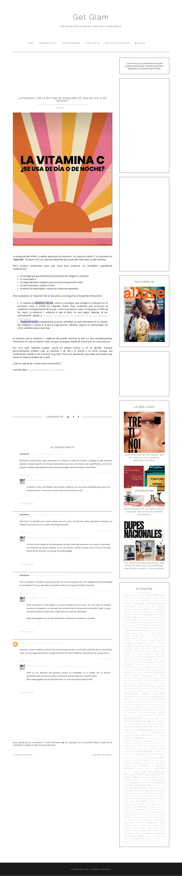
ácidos (156, 594)
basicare (134, 612)
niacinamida (151, 754)
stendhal (127, 810)
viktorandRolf (138, 834)
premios (144, 783)
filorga (162, 678)
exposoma (146, 675)
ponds (143, 780)
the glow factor (130, 814)
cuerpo (155, 651)
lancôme (161, 715)
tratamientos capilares (134, 822)
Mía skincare (145, 744)
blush (139, 625)
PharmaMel (128, 772)
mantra (162, 727)
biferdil (141, 620)
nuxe (146, 757)
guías (152, 685)
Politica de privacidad (117, 43)
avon (146, 609)
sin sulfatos (142, 801)
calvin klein (160, 630)
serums (141, 798)
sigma (133, 801)
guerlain (141, 685)
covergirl (162, 649)
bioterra (139, 623)
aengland (149, 598)
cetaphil (127, 638)
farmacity (127, 678)
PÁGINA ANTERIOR (102, 755)
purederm (134, 788)
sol (153, 804)
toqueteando (140, 820)
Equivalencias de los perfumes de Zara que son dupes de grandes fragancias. (144, 511)
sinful (158, 801)
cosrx (155, 649)
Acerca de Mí (92, 43)
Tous (150, 820)
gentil (163, 681)
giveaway (162, 683)
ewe (135, 673)
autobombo (128, 609)
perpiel (139, 768)
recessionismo (139, 791)
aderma (127, 597)
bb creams (143, 612)
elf (156, 665)
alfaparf (161, 597)
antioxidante (156, 603)
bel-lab (162, 614)
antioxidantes (130, 606)
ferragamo (149, 678)
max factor (128, 738)
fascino (134, 678)
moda (162, 746)
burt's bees (150, 627)
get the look (151, 683)
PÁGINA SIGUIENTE (23, 755)
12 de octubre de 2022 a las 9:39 (46, 643)
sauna (139, 796)
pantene (138, 762)
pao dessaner (148, 763)
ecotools (152, 662)
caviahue (141, 633)
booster (157, 625)
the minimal (141, 815)
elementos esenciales (144, 665)
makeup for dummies (133, 726)
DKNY (135, 660)
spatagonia (153, 807)
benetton (127, 620)
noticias (141, 758)
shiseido (158, 798)
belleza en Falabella (148, 617)
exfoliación (148, 672)
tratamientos (159, 820)
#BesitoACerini (130, 595)
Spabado (142, 806)
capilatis (127, 633)
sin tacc (152, 801)
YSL (159, 838)
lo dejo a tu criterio (154, 721)
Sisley (163, 801)
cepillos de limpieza (148, 635)
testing (159, 809)
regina (147, 790)
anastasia (155, 600)
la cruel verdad (147, 709)
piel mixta (135, 774)
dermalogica (128, 657)
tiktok (162, 814)
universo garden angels (134, 828)
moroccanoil (129, 749)
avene (136, 609)
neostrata (131, 754)
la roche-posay (147, 712)
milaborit (127, 746)
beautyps (148, 614)
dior (126, 659)
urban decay (159, 828)
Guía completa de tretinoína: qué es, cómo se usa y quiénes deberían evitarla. (144, 457)
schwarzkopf (147, 796)
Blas (163, 623)
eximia (127, 675)
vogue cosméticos (154, 836)
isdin (145, 702)
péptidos (160, 765)
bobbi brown (147, 625)
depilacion (149, 654)
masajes (135, 735)
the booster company (141, 812)
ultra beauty (152, 825)
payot (135, 766)
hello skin (143, 691)
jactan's (126, 705)
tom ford (154, 817)
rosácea (139, 793)
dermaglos (160, 654)
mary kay (150, 733)
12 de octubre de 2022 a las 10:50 (72, 666)
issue (150, 702)
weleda (136, 838)
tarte (147, 810)
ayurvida (153, 609)
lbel (157, 718)
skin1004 (127, 804)
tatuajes (153, 810)
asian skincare (158, 606)
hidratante (129, 696)
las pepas (149, 719)
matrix (155, 736)
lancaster (153, 715)
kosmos (144, 707)
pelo (152, 765)
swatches (140, 809)
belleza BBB (130, 617)
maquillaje (145, 730)
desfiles (161, 657)
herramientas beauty (136, 693)
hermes (162, 691)
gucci (135, 686)
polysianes (136, 780)
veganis (136, 830)
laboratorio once (130, 715)
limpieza (138, 721)
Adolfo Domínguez (138, 598)
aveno (141, 609)
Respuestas (28, 475)
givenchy (128, 685)
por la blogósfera (156, 780)
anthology (127, 604)
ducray (162, 660)
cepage (135, 635)
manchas (147, 726)
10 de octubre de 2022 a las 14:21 (48, 454)
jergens (132, 705)
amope (138, 600)
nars (155, 749)
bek (156, 614)
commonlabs (160, 644)
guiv (156, 686)
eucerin (161, 670)
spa (135, 807)
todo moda (144, 817)
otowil (162, 760)
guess (147, 686)
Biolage (133, 623)
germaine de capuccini (134, 683)
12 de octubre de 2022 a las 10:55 (72, 598)
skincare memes (138, 804)
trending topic (156, 822)
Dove (156, 660)
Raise (151, 788)
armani (146, 606)
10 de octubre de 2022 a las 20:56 (48, 575)
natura (161, 748)
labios (162, 712)
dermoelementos (140, 657)
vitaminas (160, 833)
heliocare (136, 691)
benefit (162, 617)
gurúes (162, 685)
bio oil (146, 620)
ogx (157, 757)
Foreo (126, 681)
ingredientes (158, 699)
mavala (162, 735)
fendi (139, 678)
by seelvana (160, 627)
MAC (145, 724)
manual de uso (130, 730)
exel (140, 672)
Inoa (125, 702)
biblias (134, 620)
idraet (138, 696)
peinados (143, 765)
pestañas (160, 768)
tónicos (162, 817)
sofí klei (148, 804)
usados (127, 830)
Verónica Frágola (39, 480)
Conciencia (128, 649)
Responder (105, 473)
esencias (140, 670)
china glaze (160, 638)
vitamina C (148, 833)
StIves (133, 810)
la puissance (130, 712)
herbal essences (153, 691)
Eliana (24, 643)
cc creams (151, 633)
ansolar (162, 600)
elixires (162, 665)
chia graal (149, 638)
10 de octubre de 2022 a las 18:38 (72, 538)
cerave (162, 635)
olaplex (126, 760)
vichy (150, 830)
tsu (133, 825)
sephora (132, 798)
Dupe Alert (135, 662)
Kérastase (161, 705)
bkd (159, 622)
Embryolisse (148, 667)
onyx (145, 760)
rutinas (162, 793)
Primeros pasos (47, 43)
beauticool (153, 612)
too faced (128, 820)
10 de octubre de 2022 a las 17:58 (48, 515)
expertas (136, 675)
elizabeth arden (130, 667)
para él (158, 762)
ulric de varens (141, 825)
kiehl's (126, 707)
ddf (133, 654)
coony (136, 649)
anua (139, 607)
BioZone (154, 622)
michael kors (156, 744)
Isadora (139, 702)
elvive (140, 667)
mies (163, 744)
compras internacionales (137, 646)
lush (130, 724)
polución (127, 780)
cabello (128, 630)
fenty (143, 678)
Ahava (155, 598)
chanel (134, 638)
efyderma (161, 662)
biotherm (146, 622)
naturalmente (145, 751)
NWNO (152, 757)
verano (143, 830)
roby (131, 793)
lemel (163, 719)
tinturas (127, 817)
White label (151, 839)
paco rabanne (129, 763)
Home (31, 43)
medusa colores (159, 738)
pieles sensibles (149, 777)
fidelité (156, 678)
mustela (137, 749)
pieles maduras (132, 777)
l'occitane (128, 709)
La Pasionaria (160, 710)
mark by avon (141, 733)
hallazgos (137, 688)
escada (133, 670)
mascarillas (146, 735)
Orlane (153, 760)
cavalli (134, 633)
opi (149, 760)
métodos (148, 741)
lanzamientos (133, 718)
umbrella (161, 825)
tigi (158, 814)
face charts (159, 675)
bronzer (134, 627)
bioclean (153, 620)
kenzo (146, 704)
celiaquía (161, 633)
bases (127, 611)
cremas (127, 651)
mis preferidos (151, 746)
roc (135, 793)
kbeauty (139, 704)
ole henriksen (134, 760)
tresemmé (127, 825)
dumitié (127, 662)
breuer (127, 628)
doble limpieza (145, 659)
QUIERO (143, 788)
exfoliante (159, 672)
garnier (156, 680)
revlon (161, 790)
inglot (148, 699)
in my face (140, 699)
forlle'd (132, 681)
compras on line (158, 646)
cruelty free (138, 651)
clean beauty (149, 640)
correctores (146, 649)
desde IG (152, 656)
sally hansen (130, 796)
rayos (157, 788)
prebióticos (135, 782)
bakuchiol (160, 609)
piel (143, 771)
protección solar (143, 785)
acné (162, 594)
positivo (127, 783)
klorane (137, 707)
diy (131, 659)
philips (136, 772)
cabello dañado (141, 630)
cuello (147, 651)
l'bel (163, 707)
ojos (162, 757)
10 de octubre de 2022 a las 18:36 (72, 480)
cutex (163, 651)
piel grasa (153, 771)
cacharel (152, 630)
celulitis (127, 635)
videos (156, 830)
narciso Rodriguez (147, 749)
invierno (131, 702)
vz (164, 836)
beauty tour (137, 614)
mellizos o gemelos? (133, 741)
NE (160, 752)
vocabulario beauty (134, 836)
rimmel (127, 793)
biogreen (127, 623)
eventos (128, 672)
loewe (126, 724)
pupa (126, 788)
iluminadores (158, 696)
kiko (131, 707)
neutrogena (141, 754)
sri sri (162, 807)
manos (156, 726)
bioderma (161, 620)
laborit (141, 715)
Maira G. (106, 869)
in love (132, 699)
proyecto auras (159, 785)
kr (149, 707)
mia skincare (135, 744)
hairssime (128, 688)
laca (146, 715)
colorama (150, 643)
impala (126, 699)
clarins (137, 641)
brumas (141, 627)
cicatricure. (128, 641)
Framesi (139, 680)
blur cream (132, 625)
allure (126, 600)
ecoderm (144, 662)
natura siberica (130, 751)
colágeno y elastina (134, 643)
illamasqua (145, 696)
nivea (159, 754)
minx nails (137, 746)
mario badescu (129, 733)
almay (132, 600)
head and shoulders (150, 689)
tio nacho (135, 817)
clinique (161, 640)
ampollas (146, 600)
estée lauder (151, 670)
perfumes (129, 768)
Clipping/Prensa (71, 43)
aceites (148, 594)
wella (143, 839)
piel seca (146, 774)
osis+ (158, 760)
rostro (145, 793)
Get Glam (91, 17)
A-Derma (141, 595)
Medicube (149, 738)
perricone (148, 768)
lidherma (128, 721)
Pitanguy (162, 777)
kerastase (153, 704)
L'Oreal (136, 709)
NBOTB (156, 751)
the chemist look (157, 812)
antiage (138, 603)
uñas (149, 827)
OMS (141, 760)
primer (150, 782)
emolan (157, 668)
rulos (156, 793)
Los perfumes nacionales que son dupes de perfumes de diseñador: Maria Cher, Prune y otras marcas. (144, 566)
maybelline (139, 738)
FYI (150, 680)
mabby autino (138, 724)
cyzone (127, 654)
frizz (146, 680)
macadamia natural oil (156, 724)
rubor (151, 793)
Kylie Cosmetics (155, 707)
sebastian (157, 796)
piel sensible (158, 774)
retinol (153, 790)
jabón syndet (159, 702)
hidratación (159, 693)
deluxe (139, 654)
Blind (126, 625)
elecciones (128, 665)
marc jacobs (159, 730)
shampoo (150, 798)
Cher (141, 638)
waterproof (128, 839)
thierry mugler (151, 815)
